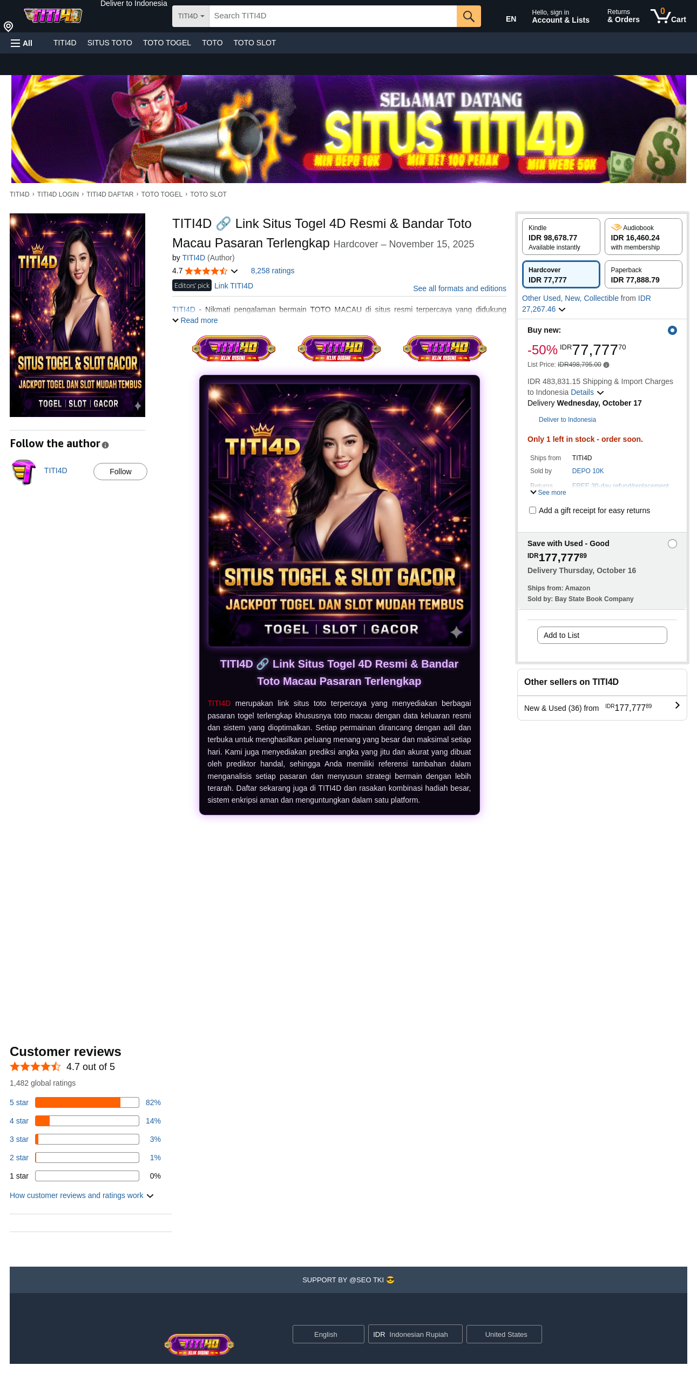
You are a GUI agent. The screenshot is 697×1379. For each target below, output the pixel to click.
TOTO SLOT (255, 42)
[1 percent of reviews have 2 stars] (85, 1157)
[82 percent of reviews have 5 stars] (85, 1102)
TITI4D (65, 42)
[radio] (561, 236)
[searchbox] (333, 16)
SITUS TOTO (109, 42)
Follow (120, 471)
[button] (133, 3)
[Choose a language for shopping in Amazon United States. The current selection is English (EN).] (503, 16)
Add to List (561, 635)
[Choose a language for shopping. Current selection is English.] (321, 1334)
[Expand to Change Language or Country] (356, 1334)
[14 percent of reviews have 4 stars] (85, 1120)
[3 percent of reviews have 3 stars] (85, 1139)
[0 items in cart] (668, 16)
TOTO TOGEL (167, 42)
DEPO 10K (588, 471)
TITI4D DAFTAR (109, 194)
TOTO (212, 42)
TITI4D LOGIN (58, 194)
